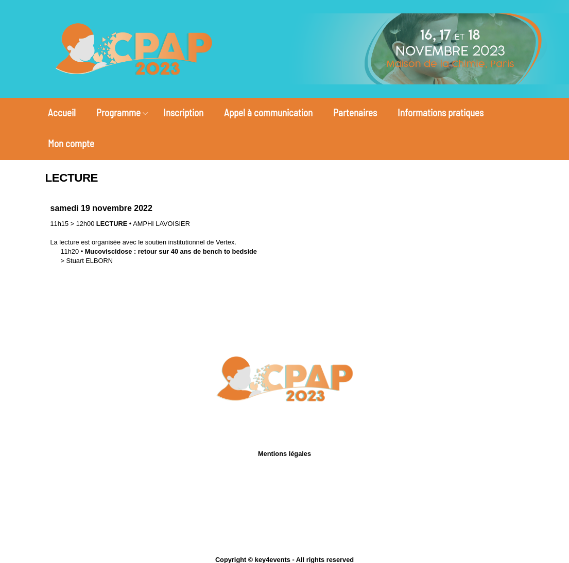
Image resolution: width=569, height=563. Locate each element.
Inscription (183, 112)
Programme (118, 112)
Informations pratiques (441, 112)
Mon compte (71, 143)
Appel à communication (268, 112)
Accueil (62, 112)
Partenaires (355, 112)
